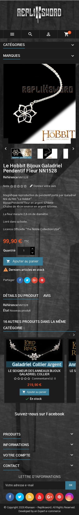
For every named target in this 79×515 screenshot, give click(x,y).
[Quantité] (23, 251)
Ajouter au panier (22, 261)
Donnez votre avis (44, 186)
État (6, 310)
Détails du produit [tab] (21, 295)
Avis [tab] (47, 295)
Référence (10, 177)
